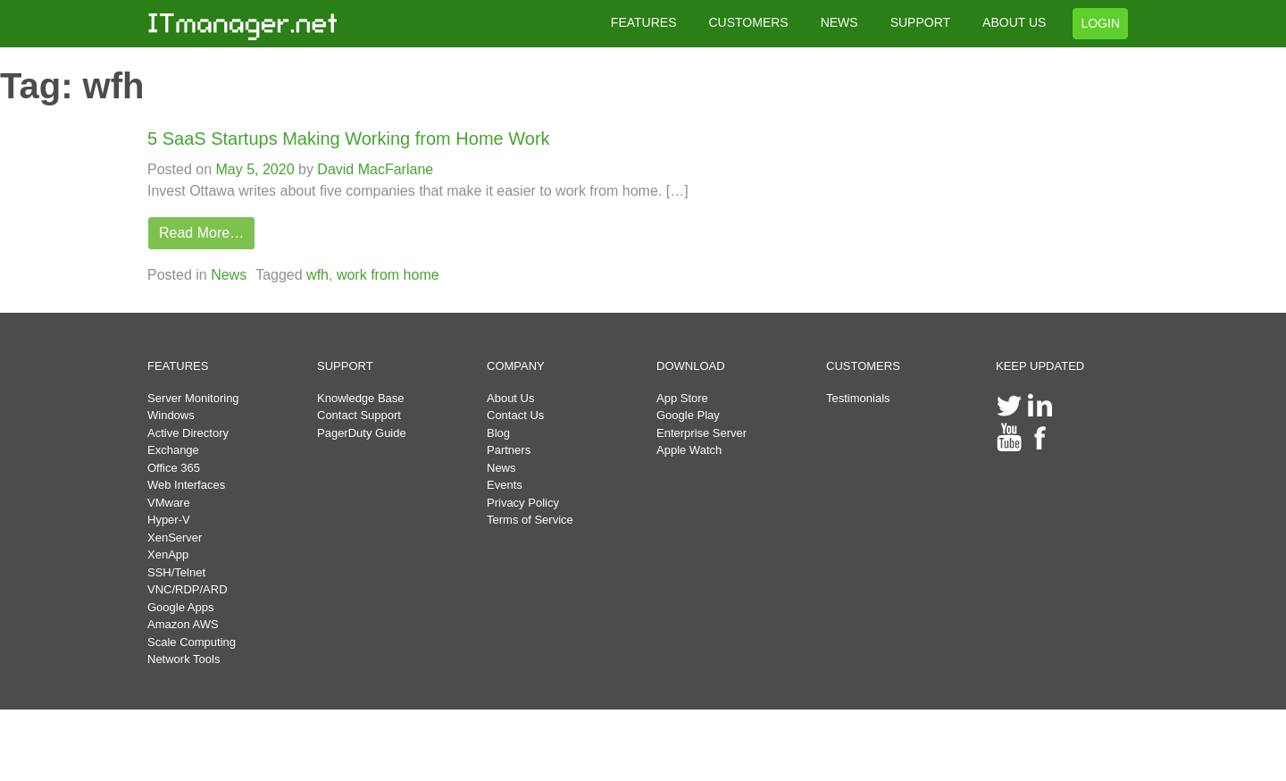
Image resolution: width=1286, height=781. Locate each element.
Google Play (688, 415)
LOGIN (1100, 23)
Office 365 (173, 467)
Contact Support (359, 415)
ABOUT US (1014, 22)
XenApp (167, 554)
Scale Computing (191, 642)
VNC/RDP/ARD (187, 589)
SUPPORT (920, 22)
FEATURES (644, 22)
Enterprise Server (701, 433)
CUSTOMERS (748, 22)
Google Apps (180, 607)
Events (504, 484)
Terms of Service (530, 519)
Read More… (201, 232)
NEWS (839, 22)
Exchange (173, 450)
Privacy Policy (523, 502)
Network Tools (183, 659)
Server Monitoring (193, 398)
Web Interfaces (186, 484)
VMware (168, 502)
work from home (388, 274)
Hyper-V (168, 519)
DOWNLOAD (690, 366)
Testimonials (858, 398)
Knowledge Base (361, 398)
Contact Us (515, 415)
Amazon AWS (183, 624)
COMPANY (516, 366)
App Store (682, 398)
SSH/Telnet (176, 572)
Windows (171, 415)
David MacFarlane (373, 169)
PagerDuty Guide (361, 433)
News (228, 274)
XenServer (174, 537)
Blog (498, 433)
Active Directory (188, 433)
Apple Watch (689, 450)
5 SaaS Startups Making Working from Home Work (348, 138)
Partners (508, 450)
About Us (510, 398)
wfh (317, 274)
